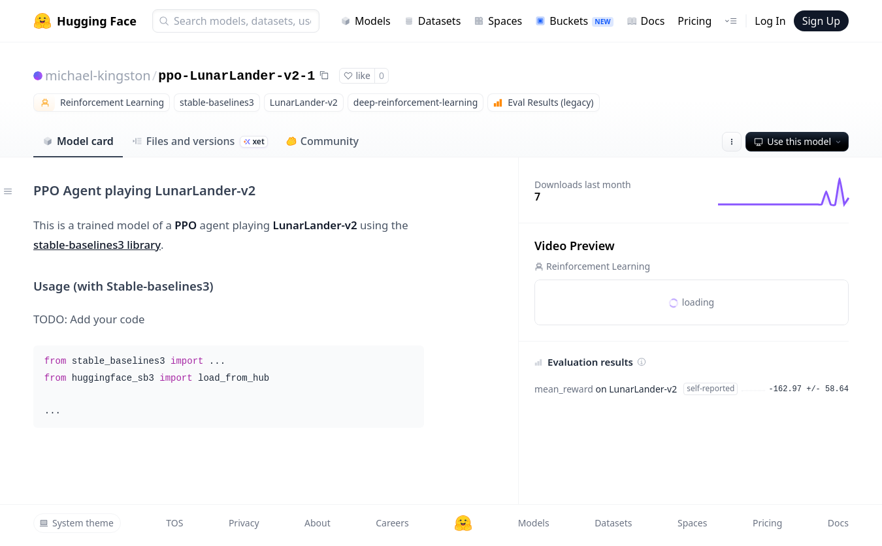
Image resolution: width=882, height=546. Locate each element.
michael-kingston (98, 75)
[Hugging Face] (463, 523)
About (317, 523)
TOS (174, 523)
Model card (78, 141)
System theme (76, 523)
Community (322, 141)
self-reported (710, 388)
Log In (770, 21)
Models (365, 21)
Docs (646, 21)
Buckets (574, 21)
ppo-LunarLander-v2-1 (236, 76)
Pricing (694, 21)
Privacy (244, 523)
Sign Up (821, 21)
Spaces (498, 21)
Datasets (432, 21)
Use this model (798, 141)
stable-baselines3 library (97, 244)
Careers (392, 523)
